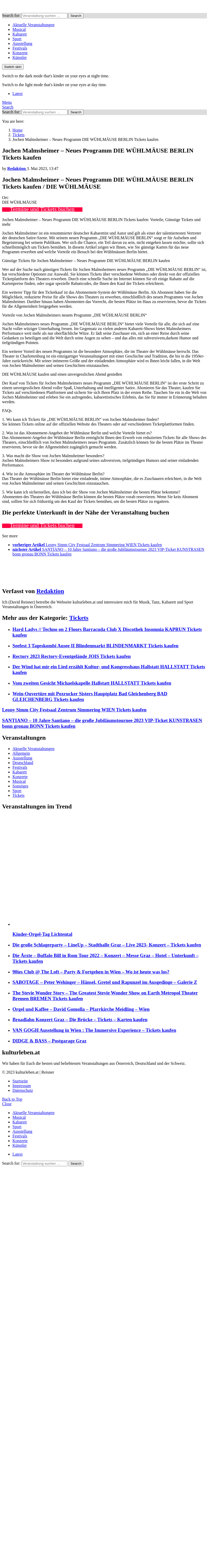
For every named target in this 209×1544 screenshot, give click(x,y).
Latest (17, 93)
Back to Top (12, 1099)
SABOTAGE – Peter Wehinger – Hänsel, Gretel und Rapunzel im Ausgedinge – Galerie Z (104, 982)
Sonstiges (20, 786)
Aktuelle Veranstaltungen (33, 25)
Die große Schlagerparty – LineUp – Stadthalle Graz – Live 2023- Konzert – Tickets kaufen (106, 945)
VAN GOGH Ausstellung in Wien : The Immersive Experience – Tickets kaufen (94, 1030)
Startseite (20, 1081)
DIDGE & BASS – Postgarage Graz (49, 1041)
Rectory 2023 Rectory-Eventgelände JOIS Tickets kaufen (71, 656)
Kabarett (19, 34)
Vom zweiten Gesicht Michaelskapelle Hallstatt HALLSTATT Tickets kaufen (91, 683)
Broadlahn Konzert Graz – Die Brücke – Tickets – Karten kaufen (80, 1019)
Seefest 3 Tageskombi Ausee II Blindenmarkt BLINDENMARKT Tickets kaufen (95, 645)
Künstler (19, 57)
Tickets (78, 617)
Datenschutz (22, 1090)
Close (6, 1104)
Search (76, 16)
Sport (17, 39)
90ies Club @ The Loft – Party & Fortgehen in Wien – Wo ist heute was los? (90, 972)
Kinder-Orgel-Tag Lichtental (42, 934)
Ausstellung (22, 43)
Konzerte (20, 53)
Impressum (21, 1085)
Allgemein (21, 753)
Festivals (19, 48)
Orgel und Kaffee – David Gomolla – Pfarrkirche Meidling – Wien (81, 1009)
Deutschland (22, 762)
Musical (19, 29)
